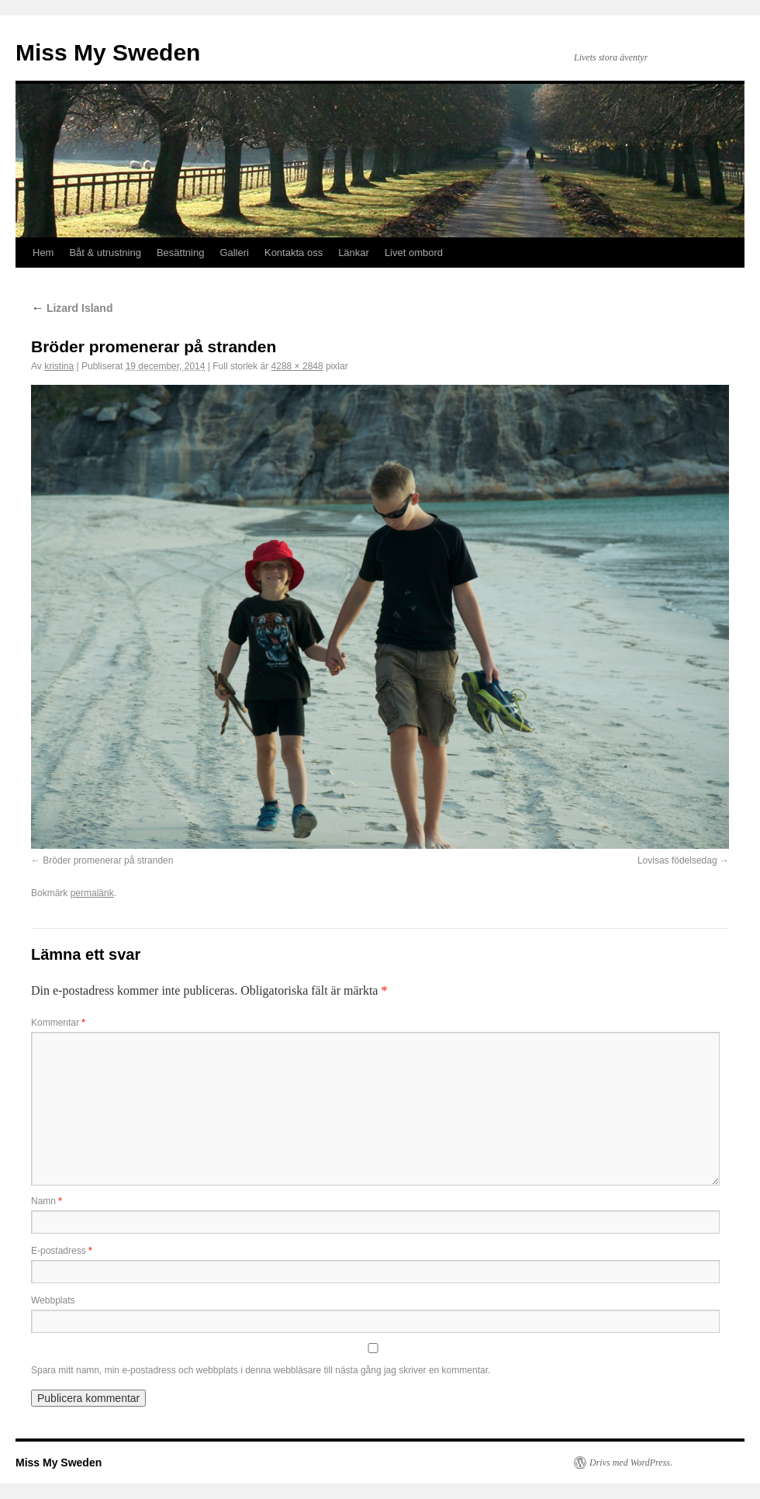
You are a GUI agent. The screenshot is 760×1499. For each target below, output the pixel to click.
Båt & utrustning (105, 252)
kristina (59, 366)
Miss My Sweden (108, 52)
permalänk (92, 893)
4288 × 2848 (297, 366)
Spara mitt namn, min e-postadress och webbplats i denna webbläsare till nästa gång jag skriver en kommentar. (260, 1370)
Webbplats (52, 1300)
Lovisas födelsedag (677, 860)
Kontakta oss (293, 252)
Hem (43, 252)
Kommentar (58, 1022)
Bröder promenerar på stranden (108, 860)
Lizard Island (71, 308)
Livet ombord (414, 252)
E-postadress (61, 1250)
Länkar (353, 252)
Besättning (180, 252)
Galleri (234, 252)
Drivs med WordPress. (630, 1462)
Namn (46, 1201)
